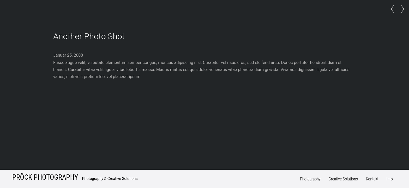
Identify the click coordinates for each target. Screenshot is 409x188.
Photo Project (393, 9)
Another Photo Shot (89, 36)
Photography (310, 179)
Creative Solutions (343, 179)
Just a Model (401, 9)
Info (390, 179)
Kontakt (372, 179)
